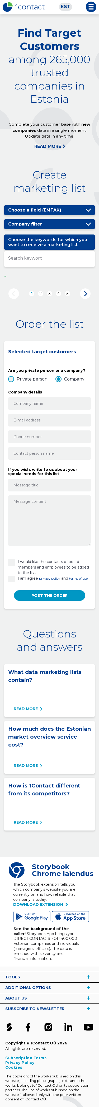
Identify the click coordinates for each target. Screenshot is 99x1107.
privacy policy (49, 578)
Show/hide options (88, 210)
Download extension (38, 904)
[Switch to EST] (65, 7)
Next (85, 293)
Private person (32, 379)
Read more (26, 708)
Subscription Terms (25, 1058)
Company (74, 379)
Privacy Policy (19, 1063)
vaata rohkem (88, 977)
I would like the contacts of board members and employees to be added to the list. (53, 567)
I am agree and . (53, 578)
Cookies (13, 1067)
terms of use (78, 578)
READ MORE (47, 146)
